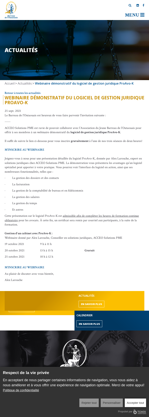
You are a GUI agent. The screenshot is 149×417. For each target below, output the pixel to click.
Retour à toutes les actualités (23, 93)
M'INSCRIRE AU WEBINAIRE (24, 150)
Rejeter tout (89, 402)
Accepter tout (135, 402)
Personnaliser (112, 402)
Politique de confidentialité (21, 390)
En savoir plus (91, 304)
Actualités (25, 83)
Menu (134, 15)
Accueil (10, 83)
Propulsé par (132, 411)
